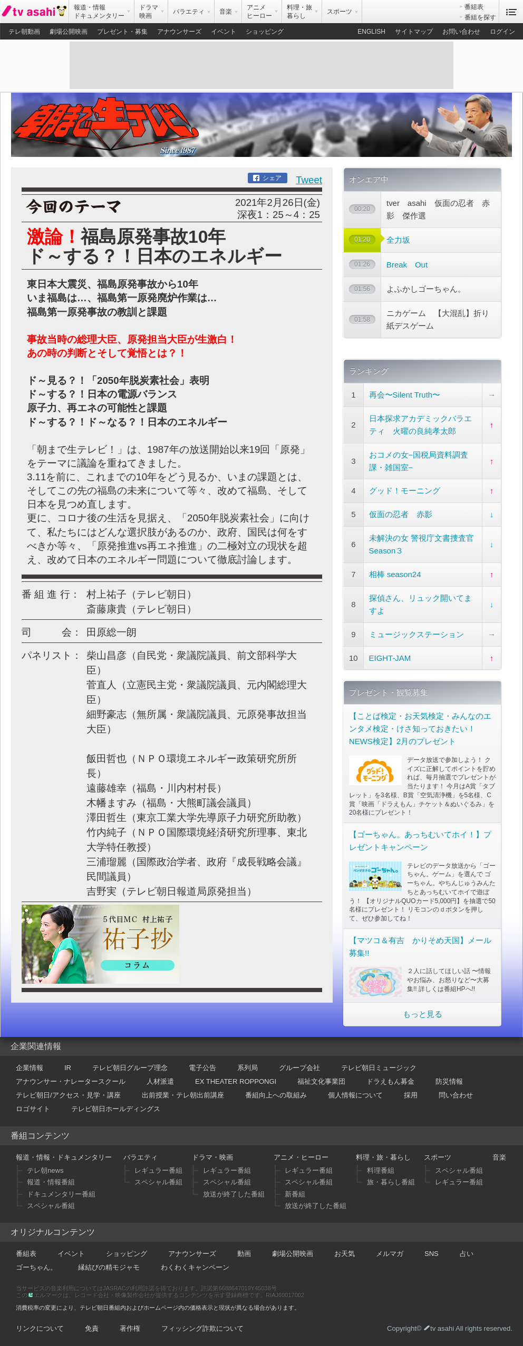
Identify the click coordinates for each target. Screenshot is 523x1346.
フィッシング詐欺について (202, 1328)
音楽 (499, 1157)
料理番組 (380, 1170)
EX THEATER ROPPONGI (235, 1081)
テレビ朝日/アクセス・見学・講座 (68, 1095)
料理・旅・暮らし (383, 1157)
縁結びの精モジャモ (109, 1267)
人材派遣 (160, 1081)
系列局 (247, 1068)
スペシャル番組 (51, 1206)
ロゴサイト (33, 1109)
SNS (431, 1254)
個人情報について (355, 1095)
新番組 (295, 1194)
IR (67, 1068)
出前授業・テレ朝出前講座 (183, 1095)
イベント (223, 31)
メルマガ (389, 1254)
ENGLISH (371, 31)
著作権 (130, 1328)
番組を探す (480, 17)
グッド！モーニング (404, 490)
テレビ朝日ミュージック (379, 1068)
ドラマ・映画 (212, 1157)
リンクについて (40, 1328)
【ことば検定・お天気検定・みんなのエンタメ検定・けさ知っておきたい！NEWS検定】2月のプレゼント (420, 728)
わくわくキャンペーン (195, 1267)
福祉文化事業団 (321, 1081)
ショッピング (265, 31)
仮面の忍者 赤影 (400, 514)
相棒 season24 (395, 574)
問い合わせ (456, 1095)
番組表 (473, 7)
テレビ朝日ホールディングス (115, 1109)
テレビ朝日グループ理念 (130, 1068)
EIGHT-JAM (390, 658)
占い (466, 1254)
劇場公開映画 (69, 31)
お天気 (344, 1254)
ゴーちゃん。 (36, 1267)
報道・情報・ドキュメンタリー (64, 1157)
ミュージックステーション (416, 634)
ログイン (502, 31)
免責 (92, 1328)
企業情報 (29, 1068)
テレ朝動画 (24, 31)
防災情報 (449, 1081)
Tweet (309, 179)
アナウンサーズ (179, 31)
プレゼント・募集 (122, 31)
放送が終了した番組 (234, 1194)
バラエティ (140, 1157)
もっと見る (422, 1014)
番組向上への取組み (276, 1095)
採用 (411, 1095)
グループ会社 (299, 1068)
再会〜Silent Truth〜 (404, 394)
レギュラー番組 (158, 1170)
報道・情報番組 (51, 1182)
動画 (244, 1254)
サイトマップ (414, 31)
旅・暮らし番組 (391, 1182)
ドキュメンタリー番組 (61, 1194)
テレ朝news (45, 1170)
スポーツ (437, 1157)
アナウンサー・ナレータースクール (70, 1081)
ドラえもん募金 (390, 1081)
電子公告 (202, 1068)
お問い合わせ (461, 31)
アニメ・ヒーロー (301, 1157)
